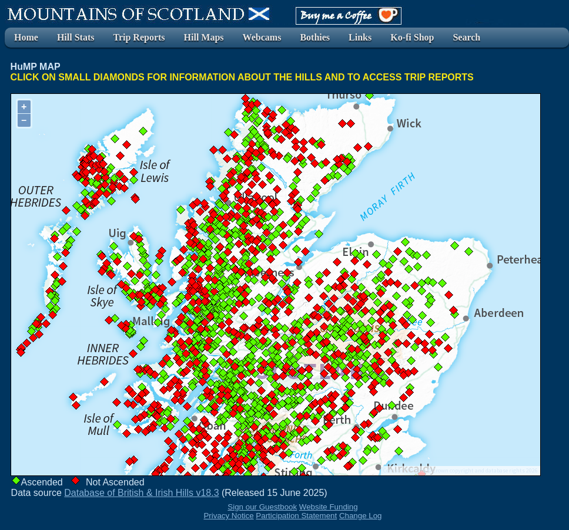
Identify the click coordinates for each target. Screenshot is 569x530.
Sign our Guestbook (262, 506)
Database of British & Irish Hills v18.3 (141, 493)
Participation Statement (296, 515)
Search (466, 37)
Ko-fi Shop (412, 37)
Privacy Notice (228, 515)
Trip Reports (139, 37)
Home (26, 37)
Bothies (315, 37)
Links (360, 37)
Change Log (360, 515)
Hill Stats (76, 37)
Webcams (262, 37)
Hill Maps (204, 37)
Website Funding (328, 506)
